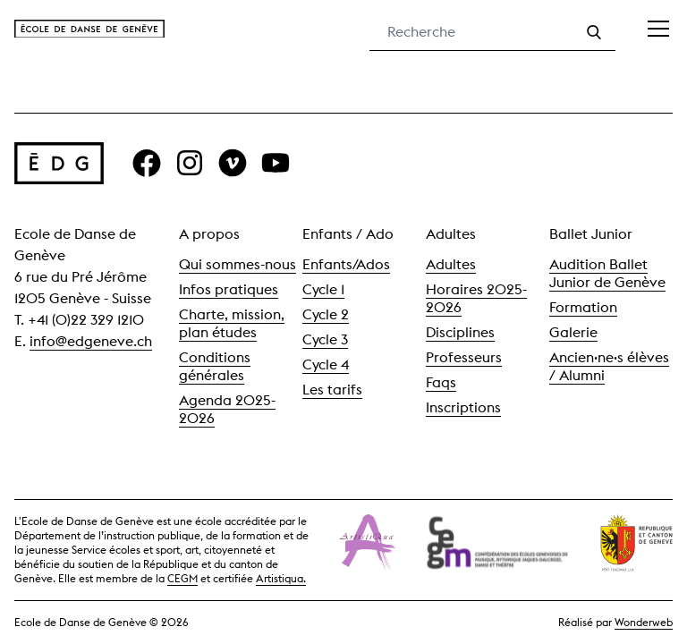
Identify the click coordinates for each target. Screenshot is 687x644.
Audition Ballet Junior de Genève (607, 273)
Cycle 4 (325, 364)
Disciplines (460, 332)
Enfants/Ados (346, 264)
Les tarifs (332, 389)
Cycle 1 (323, 289)
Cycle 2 (325, 314)
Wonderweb (644, 622)
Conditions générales (214, 366)
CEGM (182, 578)
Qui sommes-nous (237, 264)
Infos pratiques (228, 289)
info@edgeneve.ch (91, 341)
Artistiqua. (281, 578)
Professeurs (464, 357)
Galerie (573, 332)
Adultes (451, 264)
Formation (583, 307)
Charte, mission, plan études (231, 323)
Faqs (441, 382)
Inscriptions (463, 407)
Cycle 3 (325, 339)
